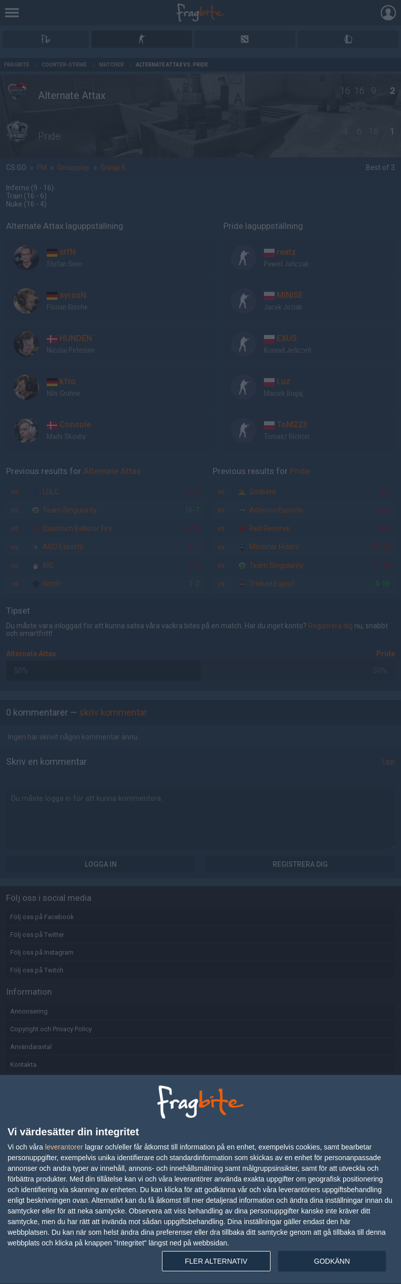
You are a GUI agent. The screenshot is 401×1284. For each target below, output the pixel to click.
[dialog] (200, 1179)
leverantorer (64, 1147)
